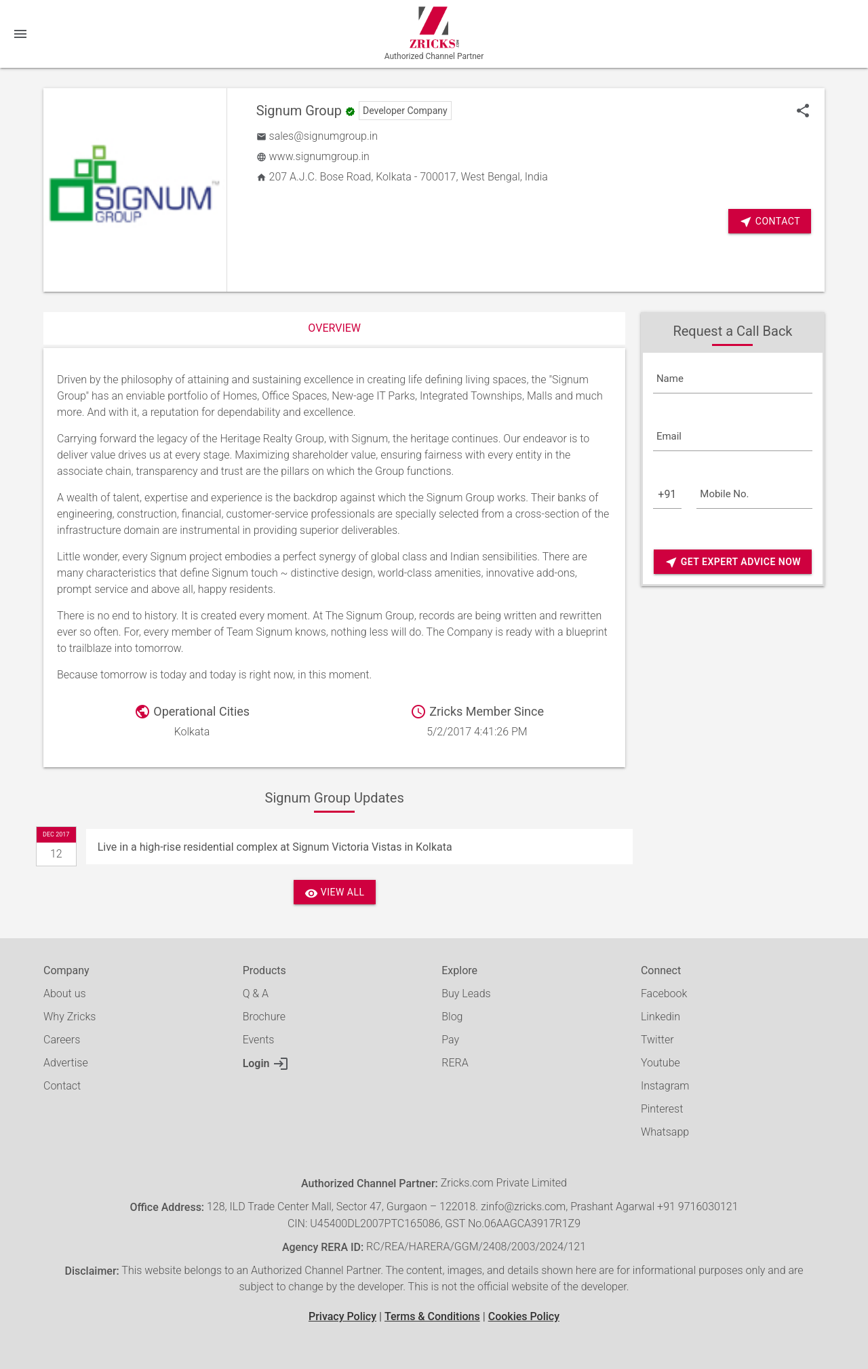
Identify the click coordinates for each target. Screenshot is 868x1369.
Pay (450, 1039)
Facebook (664, 993)
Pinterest (662, 1108)
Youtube (660, 1062)
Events (259, 1039)
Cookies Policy (523, 1316)
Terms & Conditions (432, 1316)
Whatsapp (665, 1131)
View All (334, 893)
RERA (454, 1062)
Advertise (65, 1062)
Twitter (657, 1039)
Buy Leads (465, 993)
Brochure (264, 1016)
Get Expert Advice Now (733, 562)
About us (64, 993)
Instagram (665, 1085)
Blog (451, 1016)
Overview (334, 328)
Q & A (256, 993)
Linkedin (660, 1016)
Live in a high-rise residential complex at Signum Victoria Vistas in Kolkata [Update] (275, 847)
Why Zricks (69, 1016)
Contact (62, 1085)
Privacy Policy (342, 1316)
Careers (61, 1039)
